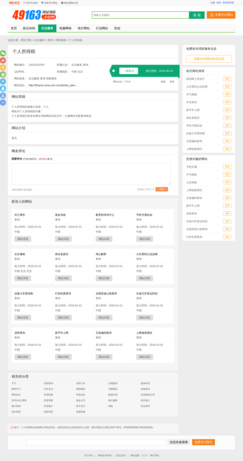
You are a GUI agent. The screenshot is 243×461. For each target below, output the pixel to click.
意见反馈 (120, 455)
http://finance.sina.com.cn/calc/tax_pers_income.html (60, 85)
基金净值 (60, 214)
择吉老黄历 (61, 254)
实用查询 (48, 383)
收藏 (163, 81)
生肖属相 (19, 254)
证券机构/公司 (148, 394)
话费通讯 (113, 389)
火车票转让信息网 (147, 254)
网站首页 (14, 2)
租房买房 (48, 411)
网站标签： (20, 78)
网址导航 (26, 40)
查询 (50, 40)
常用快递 (48, 394)
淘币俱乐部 (228, 2)
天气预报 (191, 94)
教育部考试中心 (105, 214)
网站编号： (20, 64)
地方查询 (16, 411)
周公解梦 (101, 254)
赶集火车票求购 (23, 293)
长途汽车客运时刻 (147, 293)
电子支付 (80, 406)
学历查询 (191, 102)
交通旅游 (113, 383)
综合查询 (145, 406)
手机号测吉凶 (144, 214)
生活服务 (39, 40)
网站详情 (22, 238)
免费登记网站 (224, 14)
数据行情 (113, 394)
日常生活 (48, 389)
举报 (172, 81)
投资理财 (48, 400)
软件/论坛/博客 (19, 400)
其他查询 (145, 389)
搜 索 (197, 15)
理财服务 (61, 40)
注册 (212, 2)
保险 (110, 406)
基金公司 (80, 400)
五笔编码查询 (104, 332)
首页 (14, 28)
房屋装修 (80, 411)
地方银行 (145, 400)
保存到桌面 (32, 3)
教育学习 (16, 389)
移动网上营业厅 (195, 78)
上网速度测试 (144, 332)
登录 (218, 2)
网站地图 (135, 455)
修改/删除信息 (71, 3)
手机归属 (191, 166)
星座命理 (145, 383)
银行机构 (16, 406)
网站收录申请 (105, 455)
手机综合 (80, 394)
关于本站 (88, 455)
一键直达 (128, 70)
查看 (227, 78)
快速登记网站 (51, 3)
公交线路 (191, 182)
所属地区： (63, 71)
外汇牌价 (19, 214)
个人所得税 (75, 40)
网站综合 (16, 394)
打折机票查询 (63, 293)
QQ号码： (21, 71)
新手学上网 (61, 332)
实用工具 (80, 383)
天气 (14, 383)
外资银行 (48, 406)
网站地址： (20, 85)
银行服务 (113, 400)
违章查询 (19, 332)
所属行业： (63, 64)
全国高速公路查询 (106, 293)
